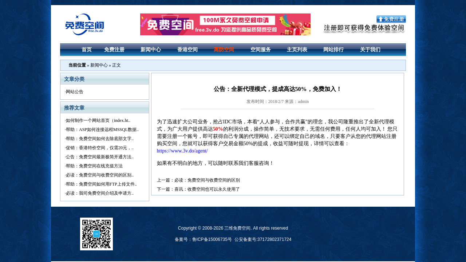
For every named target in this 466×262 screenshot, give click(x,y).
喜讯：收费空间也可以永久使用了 (207, 189)
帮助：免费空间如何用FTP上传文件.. (101, 184)
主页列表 (297, 49)
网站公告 (74, 91)
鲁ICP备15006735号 (212, 239)
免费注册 (114, 49)
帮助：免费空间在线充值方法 (94, 165)
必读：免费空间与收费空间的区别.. (100, 175)
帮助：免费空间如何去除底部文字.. (100, 138)
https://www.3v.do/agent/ (182, 151)
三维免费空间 (237, 228)
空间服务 (260, 49)
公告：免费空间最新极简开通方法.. (100, 156)
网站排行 (333, 49)
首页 (87, 49)
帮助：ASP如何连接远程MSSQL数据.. (102, 129)
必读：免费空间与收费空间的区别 (207, 180)
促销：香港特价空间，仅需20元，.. (100, 147)
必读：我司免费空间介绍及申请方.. (100, 193)
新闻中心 (151, 49)
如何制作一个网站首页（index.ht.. (98, 120)
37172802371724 (274, 239)
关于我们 (370, 49)
